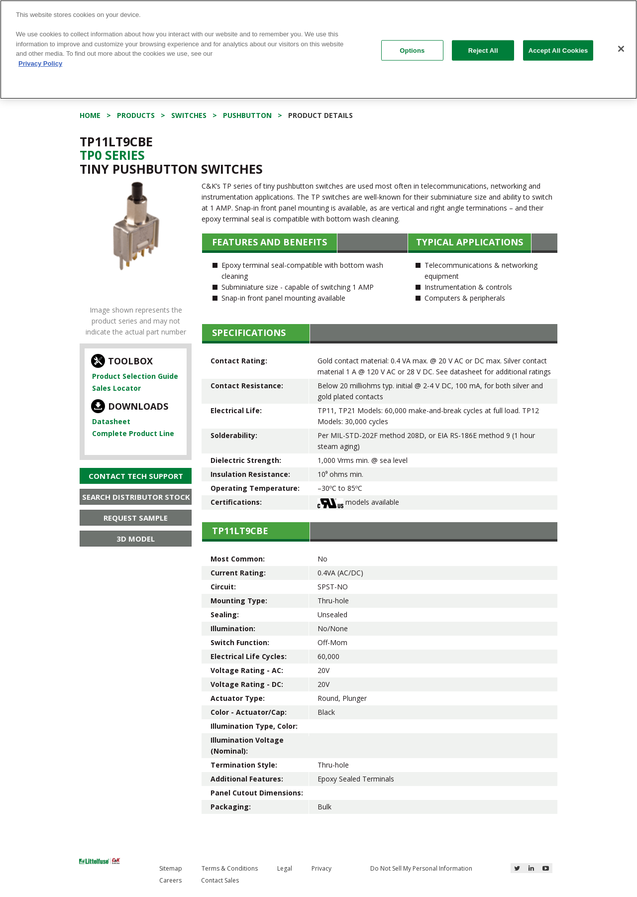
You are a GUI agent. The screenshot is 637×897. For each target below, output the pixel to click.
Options (412, 50)
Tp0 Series (112, 154)
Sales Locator (116, 388)
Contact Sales (220, 880)
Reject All (483, 50)
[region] (318, 49)
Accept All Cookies (558, 50)
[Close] (621, 49)
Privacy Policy (40, 63)
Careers (170, 880)
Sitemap (170, 868)
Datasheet (111, 421)
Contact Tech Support (136, 476)
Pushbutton (247, 115)
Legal (284, 868)
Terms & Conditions (230, 868)
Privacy (321, 868)
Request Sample (136, 518)
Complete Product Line (133, 433)
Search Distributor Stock (136, 497)
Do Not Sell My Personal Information (421, 868)
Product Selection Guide (135, 376)
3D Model (135, 539)
